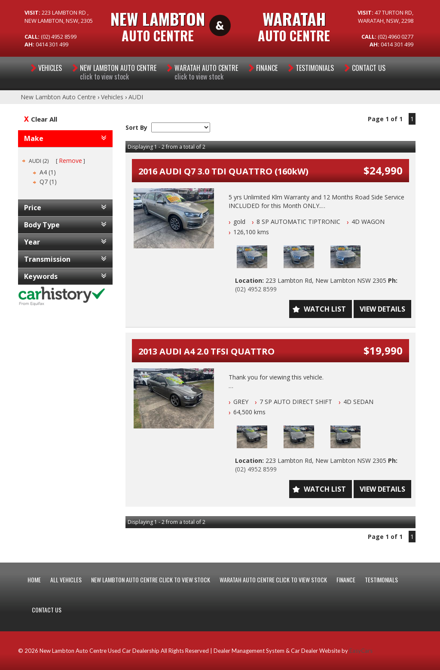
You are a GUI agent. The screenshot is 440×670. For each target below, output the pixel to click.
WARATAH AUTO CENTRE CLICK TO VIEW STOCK (273, 579)
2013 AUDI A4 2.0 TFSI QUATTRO (206, 351)
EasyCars (361, 650)
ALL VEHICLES (66, 579)
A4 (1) (48, 172)
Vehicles (50, 68)
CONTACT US (46, 609)
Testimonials (315, 68)
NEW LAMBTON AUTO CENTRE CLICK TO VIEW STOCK (150, 579)
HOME (34, 579)
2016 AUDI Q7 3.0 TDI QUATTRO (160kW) (223, 171)
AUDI (135, 97)
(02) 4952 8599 (256, 289)
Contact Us (368, 68)
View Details (382, 309)
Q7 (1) (48, 181)
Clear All (44, 119)
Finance (267, 68)
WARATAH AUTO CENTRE (206, 72)
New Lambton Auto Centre (58, 97)
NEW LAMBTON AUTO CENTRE (118, 72)
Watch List (325, 309)
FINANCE (345, 579)
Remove (70, 160)
